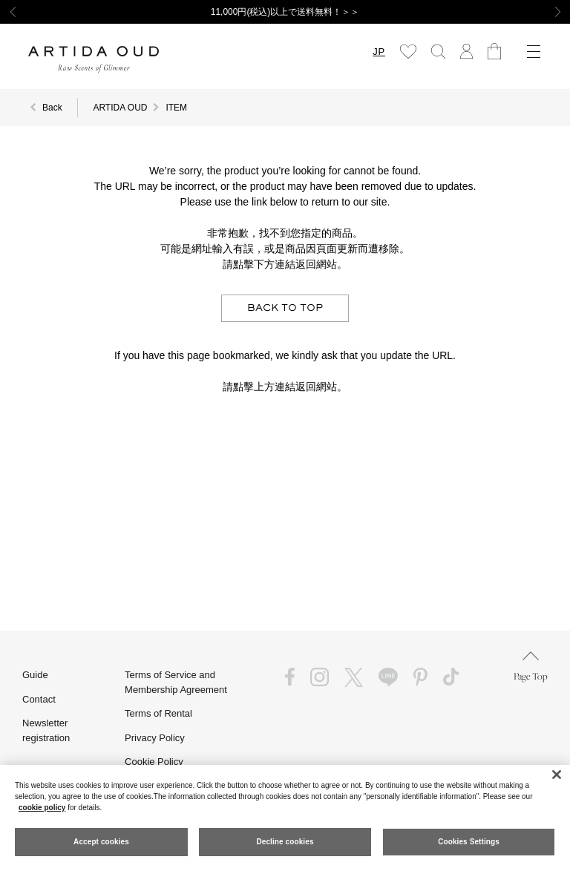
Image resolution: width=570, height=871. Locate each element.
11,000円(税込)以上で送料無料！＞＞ (285, 12)
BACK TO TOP (285, 308)
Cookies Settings (468, 842)
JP (379, 51)
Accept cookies (101, 842)
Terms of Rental (158, 713)
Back (52, 107)
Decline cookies (284, 842)
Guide (35, 674)
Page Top (531, 666)
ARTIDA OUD (120, 107)
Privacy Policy (155, 737)
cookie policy (42, 807)
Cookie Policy (154, 761)
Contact (39, 699)
